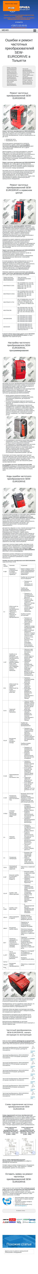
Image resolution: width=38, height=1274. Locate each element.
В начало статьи (20, 1210)
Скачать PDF (33, 1051)
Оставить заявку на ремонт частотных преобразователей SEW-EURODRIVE (28, 82)
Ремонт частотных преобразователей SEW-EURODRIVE (12, 69)
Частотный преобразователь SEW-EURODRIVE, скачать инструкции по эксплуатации (28, 71)
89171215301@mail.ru (19, 27)
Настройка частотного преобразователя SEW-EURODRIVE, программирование (12, 78)
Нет (13, 8)
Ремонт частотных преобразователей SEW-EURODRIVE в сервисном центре (12, 73)
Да (9, 8)
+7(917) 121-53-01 (19, 25)
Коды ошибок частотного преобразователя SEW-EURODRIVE (11, 83)
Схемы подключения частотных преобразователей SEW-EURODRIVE (28, 77)
